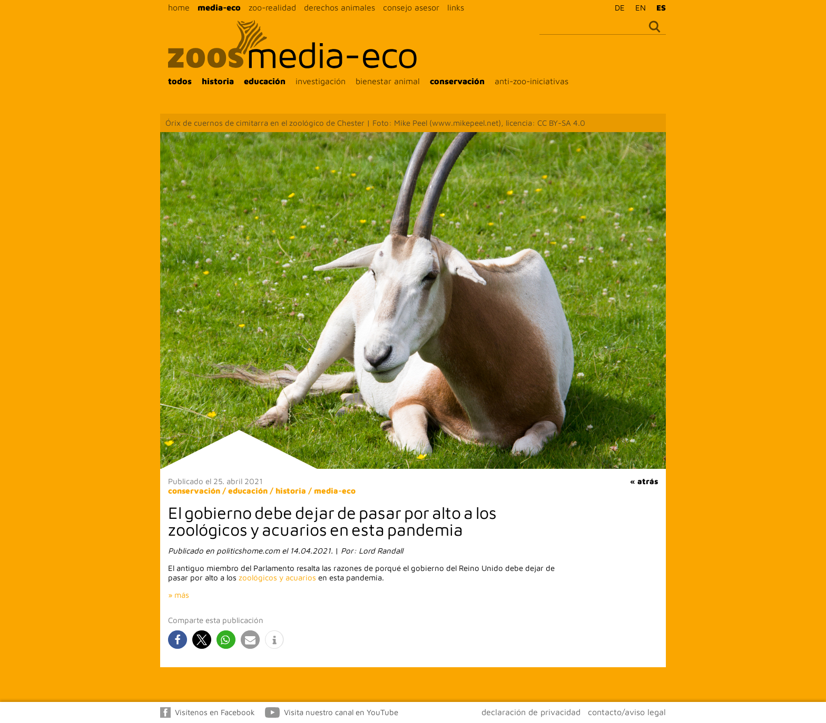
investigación (321, 81)
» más (178, 594)
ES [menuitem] (661, 7)
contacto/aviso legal (627, 712)
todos (180, 81)
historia (218, 81)
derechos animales (339, 7)
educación (265, 81)
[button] (177, 639)
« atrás (644, 481)
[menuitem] (617, 7)
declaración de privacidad (531, 712)
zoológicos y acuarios (277, 577)
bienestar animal (388, 81)
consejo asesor (411, 7)
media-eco (219, 7)
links (455, 7)
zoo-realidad (272, 7)
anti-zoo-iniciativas (531, 81)
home (179, 7)
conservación (457, 81)
